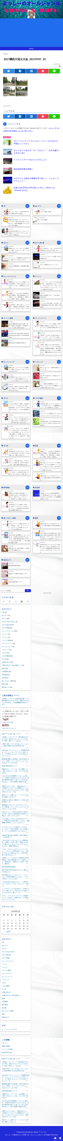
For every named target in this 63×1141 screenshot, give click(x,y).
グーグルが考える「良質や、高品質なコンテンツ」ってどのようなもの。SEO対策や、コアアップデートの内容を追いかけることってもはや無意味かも (19, 407)
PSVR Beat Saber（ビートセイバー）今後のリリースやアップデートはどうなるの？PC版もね (19, 233)
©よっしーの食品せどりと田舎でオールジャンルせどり (24, 1135)
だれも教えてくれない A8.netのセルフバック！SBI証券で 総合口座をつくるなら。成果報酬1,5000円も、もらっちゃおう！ (16, 820)
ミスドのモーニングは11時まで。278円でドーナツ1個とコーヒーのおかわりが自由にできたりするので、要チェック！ (16, 890)
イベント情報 (6, 640)
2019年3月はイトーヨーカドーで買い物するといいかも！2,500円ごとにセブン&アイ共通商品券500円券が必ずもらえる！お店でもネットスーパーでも (50, 548)
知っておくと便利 (8, 681)
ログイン (5, 1043)
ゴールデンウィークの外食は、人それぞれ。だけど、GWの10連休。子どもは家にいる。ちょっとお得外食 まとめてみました (16, 829)
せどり (4, 618)
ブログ (4, 653)
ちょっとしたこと (8, 631)
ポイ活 (4, 659)
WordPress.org (7, 1052)
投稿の (6, 1046)
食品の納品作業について (15, 581)
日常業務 (5, 671)
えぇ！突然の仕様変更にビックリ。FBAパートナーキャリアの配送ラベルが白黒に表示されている (50, 385)
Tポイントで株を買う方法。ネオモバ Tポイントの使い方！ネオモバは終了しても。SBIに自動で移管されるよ (18, 462)
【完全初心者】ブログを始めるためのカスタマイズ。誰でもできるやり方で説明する (50, 423)
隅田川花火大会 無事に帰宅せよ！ (17, 343)
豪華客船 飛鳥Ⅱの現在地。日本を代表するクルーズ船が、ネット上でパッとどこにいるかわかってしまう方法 (15, 761)
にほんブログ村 (7, 722)
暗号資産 (5, 675)
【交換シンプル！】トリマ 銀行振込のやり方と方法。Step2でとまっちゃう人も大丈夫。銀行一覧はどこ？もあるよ (15, 739)
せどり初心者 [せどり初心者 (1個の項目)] (11, 1029)
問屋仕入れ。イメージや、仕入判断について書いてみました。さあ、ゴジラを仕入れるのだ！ (18, 250)
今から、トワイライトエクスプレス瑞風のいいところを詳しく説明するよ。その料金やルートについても (15, 897)
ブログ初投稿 (43, 219)
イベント (5, 634)
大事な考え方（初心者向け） (11, 665)
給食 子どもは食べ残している (11, 734)
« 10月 (8, 931)
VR (3, 612)
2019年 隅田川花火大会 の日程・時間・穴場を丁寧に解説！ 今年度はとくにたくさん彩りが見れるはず (19, 325)
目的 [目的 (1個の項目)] (16, 1029)
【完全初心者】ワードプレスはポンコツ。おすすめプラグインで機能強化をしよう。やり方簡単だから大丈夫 (50, 405)
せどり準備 (5, 628)
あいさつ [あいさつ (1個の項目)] (3, 1029)
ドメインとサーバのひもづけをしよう (30, 160)
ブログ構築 (5, 656)
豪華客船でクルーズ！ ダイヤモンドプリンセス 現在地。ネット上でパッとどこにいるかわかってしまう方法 (15, 807)
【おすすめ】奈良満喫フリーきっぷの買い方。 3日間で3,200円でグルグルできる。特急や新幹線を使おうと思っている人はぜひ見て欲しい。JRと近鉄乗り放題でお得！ (19, 538)
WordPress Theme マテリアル (35, 1132)
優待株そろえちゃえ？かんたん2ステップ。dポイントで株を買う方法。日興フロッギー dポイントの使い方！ (18, 472)
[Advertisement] (31, 30)
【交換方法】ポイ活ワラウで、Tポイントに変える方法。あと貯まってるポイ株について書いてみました (18, 453)
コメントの (7, 1049)
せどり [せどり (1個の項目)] (7, 1029)
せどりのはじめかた (8, 621)
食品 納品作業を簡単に (23, 169)
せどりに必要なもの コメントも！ (49, 264)
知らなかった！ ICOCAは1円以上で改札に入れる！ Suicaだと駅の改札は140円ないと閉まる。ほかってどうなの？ (15, 814)
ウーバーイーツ (7, 643)
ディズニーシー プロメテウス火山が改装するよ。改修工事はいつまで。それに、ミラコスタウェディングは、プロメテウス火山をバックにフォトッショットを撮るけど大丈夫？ (50, 285)
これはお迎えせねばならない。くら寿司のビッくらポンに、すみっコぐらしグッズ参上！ (15, 883)
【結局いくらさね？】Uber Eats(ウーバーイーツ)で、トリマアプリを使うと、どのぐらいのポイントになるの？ (50, 337)
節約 (3, 684)
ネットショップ (7, 646)
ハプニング (5, 650)
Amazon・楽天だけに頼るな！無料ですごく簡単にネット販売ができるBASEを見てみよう (18, 388)
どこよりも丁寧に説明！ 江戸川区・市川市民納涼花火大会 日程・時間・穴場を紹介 (50, 305)
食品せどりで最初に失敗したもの (17, 573)
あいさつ (5, 615)
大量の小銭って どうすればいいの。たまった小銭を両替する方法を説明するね (50, 477)
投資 (3, 668)
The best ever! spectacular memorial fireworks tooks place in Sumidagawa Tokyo (18, 335)
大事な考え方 (6, 662)
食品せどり (5, 687)
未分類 (4, 678)
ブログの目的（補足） (46, 211)
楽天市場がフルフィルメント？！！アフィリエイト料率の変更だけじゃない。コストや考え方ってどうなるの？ (18, 378)
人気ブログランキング (9, 728)
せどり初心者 (6, 625)
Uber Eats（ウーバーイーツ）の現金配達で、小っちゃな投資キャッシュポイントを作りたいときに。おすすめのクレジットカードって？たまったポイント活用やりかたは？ (50, 466)
